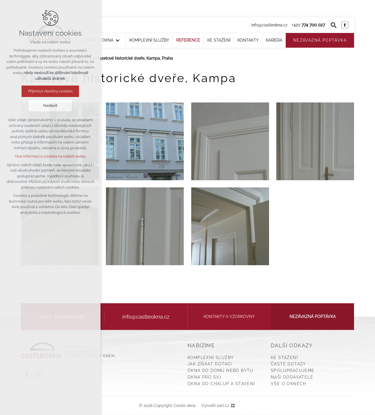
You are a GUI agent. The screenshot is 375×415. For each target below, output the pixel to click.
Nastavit (50, 105)
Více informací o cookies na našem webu (50, 156)
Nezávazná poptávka (312, 316)
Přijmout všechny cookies (50, 91)
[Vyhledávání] (334, 25)
